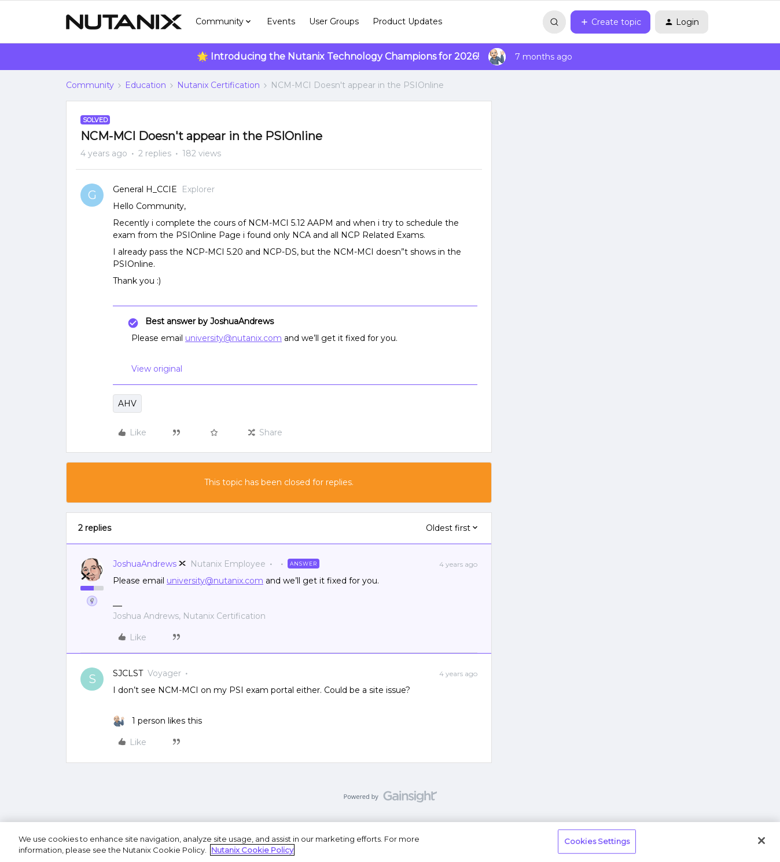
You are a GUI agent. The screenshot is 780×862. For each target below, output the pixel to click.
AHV (127, 403)
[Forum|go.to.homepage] (124, 22)
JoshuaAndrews (144, 564)
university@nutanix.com (233, 338)
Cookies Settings (597, 841)
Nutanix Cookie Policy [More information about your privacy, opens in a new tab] (252, 849)
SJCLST (128, 673)
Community (90, 85)
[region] (390, 842)
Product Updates (407, 21)
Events (281, 21)
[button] (610, 22)
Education (145, 85)
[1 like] (157, 721)
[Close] (761, 840)
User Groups (334, 21)
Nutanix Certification (218, 85)
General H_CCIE (145, 189)
